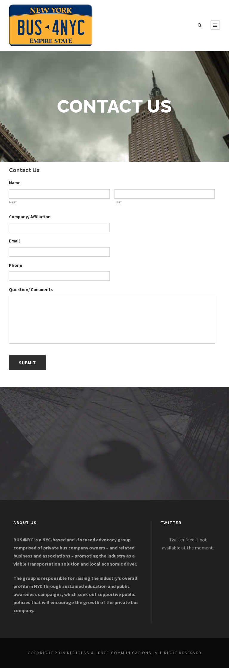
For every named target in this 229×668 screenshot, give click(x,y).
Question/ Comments (31, 289)
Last (118, 202)
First (13, 202)
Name (15, 182)
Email (14, 241)
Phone (15, 265)
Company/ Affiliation (30, 216)
